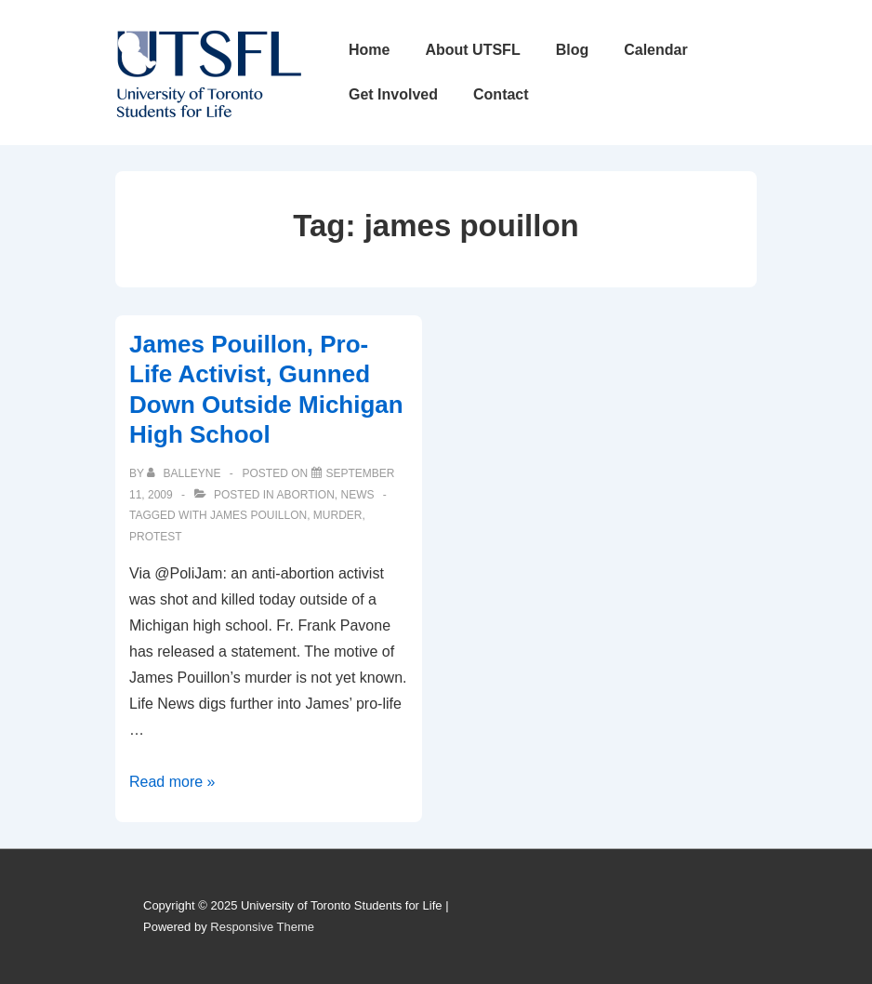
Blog (572, 50)
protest (155, 536)
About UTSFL (472, 50)
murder (338, 515)
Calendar (655, 50)
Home (369, 50)
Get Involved (393, 94)
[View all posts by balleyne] (185, 473)
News (358, 494)
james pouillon (258, 515)
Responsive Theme (262, 927)
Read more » (172, 782)
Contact (501, 94)
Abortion (305, 494)
